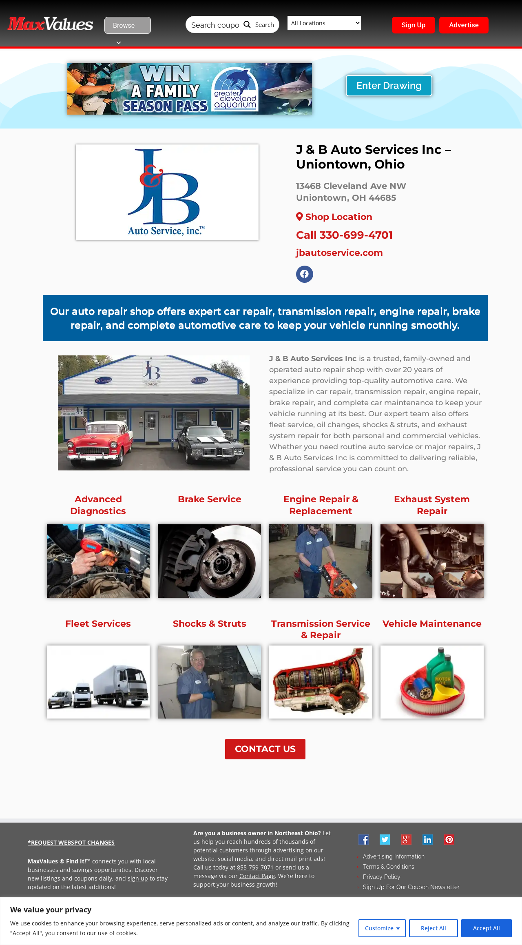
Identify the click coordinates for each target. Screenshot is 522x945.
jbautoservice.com (339, 252)
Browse (124, 28)
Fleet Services (98, 625)
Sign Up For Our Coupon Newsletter (411, 889)
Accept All (486, 928)
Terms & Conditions (388, 868)
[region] (261, 921)
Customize (379, 928)
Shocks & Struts (209, 625)
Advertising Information (394, 858)
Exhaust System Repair (432, 507)
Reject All (433, 928)
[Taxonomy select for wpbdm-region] (324, 23)
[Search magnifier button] (259, 24)
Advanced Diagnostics (98, 507)
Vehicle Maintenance (432, 625)
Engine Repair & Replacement (320, 507)
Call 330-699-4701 (344, 235)
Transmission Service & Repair (320, 631)
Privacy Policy (381, 879)
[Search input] (215, 24)
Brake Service (209, 501)
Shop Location (334, 216)
